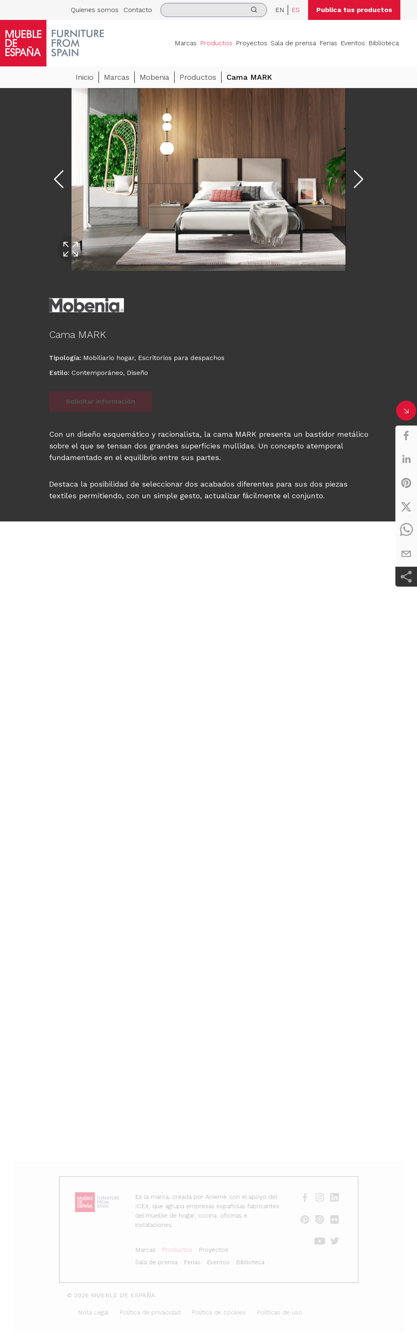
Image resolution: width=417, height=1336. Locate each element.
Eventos (353, 43)
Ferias (328, 43)
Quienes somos (94, 10)
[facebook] (406, 435)
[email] (406, 554)
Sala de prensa (293, 43)
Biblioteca (383, 43)
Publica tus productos (354, 10)
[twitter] (406, 506)
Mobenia (154, 77)
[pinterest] (406, 483)
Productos (216, 43)
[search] (213, 10)
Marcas (186, 43)
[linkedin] (406, 459)
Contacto (137, 10)
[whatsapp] (406, 530)
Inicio (85, 77)
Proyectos (251, 43)
